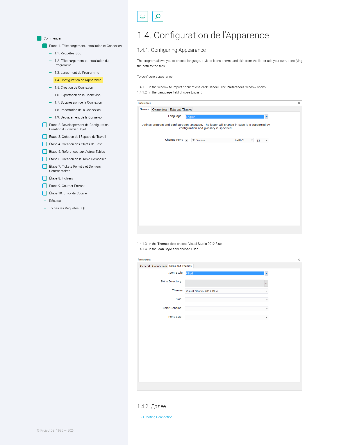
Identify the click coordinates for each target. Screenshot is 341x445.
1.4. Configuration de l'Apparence (78, 80)
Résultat (55, 201)
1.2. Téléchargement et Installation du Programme (82, 63)
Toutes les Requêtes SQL (67, 208)
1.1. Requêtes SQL (68, 53)
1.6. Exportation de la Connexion (77, 95)
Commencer (52, 38)
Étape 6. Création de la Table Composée (77, 159)
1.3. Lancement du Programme (77, 73)
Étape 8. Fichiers (60, 178)
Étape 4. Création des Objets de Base (75, 144)
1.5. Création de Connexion (74, 88)
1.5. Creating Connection (154, 417)
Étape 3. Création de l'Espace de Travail (77, 136)
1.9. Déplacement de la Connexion (79, 117)
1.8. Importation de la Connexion (78, 110)
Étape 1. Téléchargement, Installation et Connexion (85, 45)
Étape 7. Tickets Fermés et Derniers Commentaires (74, 168)
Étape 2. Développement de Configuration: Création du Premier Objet (78, 126)
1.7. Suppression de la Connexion (78, 102)
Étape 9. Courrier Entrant (66, 185)
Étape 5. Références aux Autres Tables (76, 151)
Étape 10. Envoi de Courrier (68, 193)
